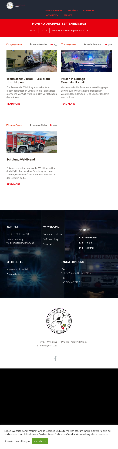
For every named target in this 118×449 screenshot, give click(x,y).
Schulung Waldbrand (20, 159)
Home (33, 30)
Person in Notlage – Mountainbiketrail (74, 80)
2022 (44, 30)
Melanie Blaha (38, 44)
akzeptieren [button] (40, 441)
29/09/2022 (14, 44)
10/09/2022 (68, 44)
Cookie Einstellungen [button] (17, 441)
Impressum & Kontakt (17, 269)
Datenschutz (13, 274)
